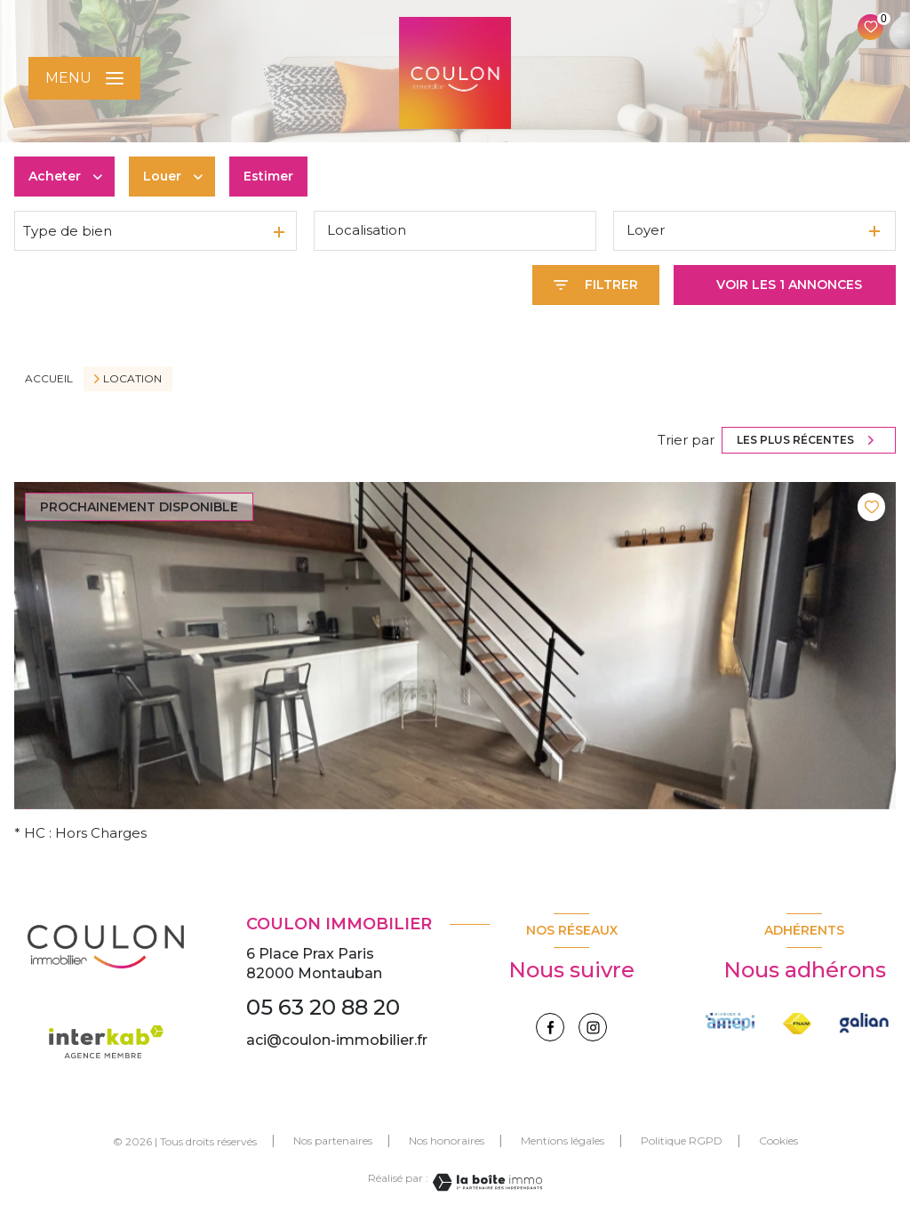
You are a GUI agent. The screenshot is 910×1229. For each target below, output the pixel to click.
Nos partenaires (332, 1140)
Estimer (268, 176)
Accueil (49, 378)
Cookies (778, 1141)
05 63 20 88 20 (323, 1007)
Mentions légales (562, 1140)
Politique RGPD (681, 1140)
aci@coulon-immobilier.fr (336, 1040)
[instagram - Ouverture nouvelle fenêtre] (593, 1027)
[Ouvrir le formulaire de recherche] (595, 285)
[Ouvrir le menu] (84, 78)
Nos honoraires (446, 1140)
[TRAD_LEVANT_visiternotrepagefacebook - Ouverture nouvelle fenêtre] (550, 1027)
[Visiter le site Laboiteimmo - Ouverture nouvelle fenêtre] (485, 1182)
